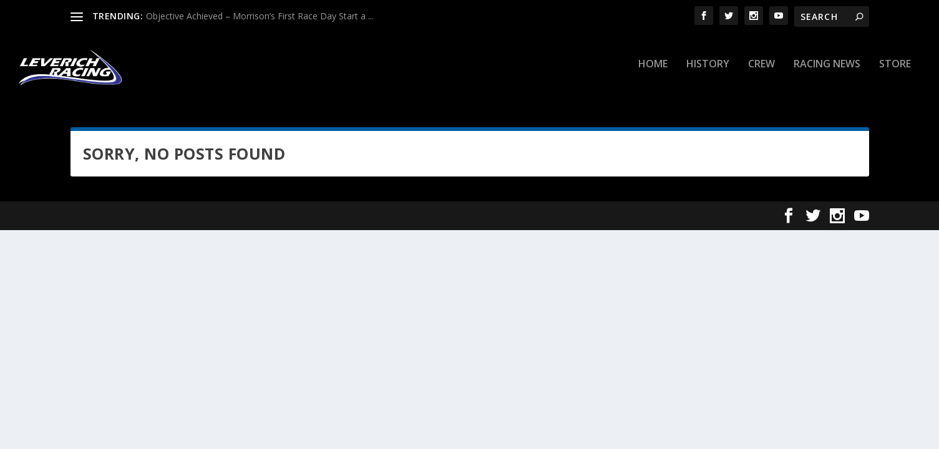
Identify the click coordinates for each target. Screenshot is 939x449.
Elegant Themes (156, 223)
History (707, 73)
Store (895, 73)
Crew (761, 73)
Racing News (827, 73)
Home (653, 73)
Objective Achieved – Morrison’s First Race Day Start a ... (260, 16)
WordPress (273, 223)
